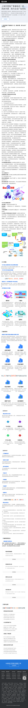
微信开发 (24, 671)
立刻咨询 (14, 665)
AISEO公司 (19, 690)
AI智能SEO (23, 695)
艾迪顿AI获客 (14, 694)
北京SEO (14, 701)
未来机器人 (8, 691)
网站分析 (18, 684)
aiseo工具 (15, 697)
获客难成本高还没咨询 (13, 611)
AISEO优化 (8, 695)
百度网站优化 (6, 687)
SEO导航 (11, 683)
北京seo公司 (16, 683)
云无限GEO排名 (20, 687)
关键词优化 (10, 690)
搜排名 (15, 688)
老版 (21, 701)
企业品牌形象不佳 (13, 622)
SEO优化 (3, 671)
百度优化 (3, 678)
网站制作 (7, 671)
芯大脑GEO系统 (8, 694)
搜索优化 (10, 687)
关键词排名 (3, 675)
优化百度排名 (19, 688)
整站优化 (16, 691)
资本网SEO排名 (13, 695)
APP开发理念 (14, 678)
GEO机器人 (7, 697)
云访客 (6, 690)
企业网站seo (21, 683)
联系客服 (14, 559)
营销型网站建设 (8, 678)
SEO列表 (18, 701)
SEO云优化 (12, 688)
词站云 (23, 688)
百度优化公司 (20, 697)
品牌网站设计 (8, 675)
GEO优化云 (19, 695)
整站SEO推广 (18, 698)
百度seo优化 (11, 684)
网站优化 (12, 691)
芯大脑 (16, 687)
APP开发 (13, 671)
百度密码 (21, 684)
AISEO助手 (5, 701)
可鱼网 (9, 683)
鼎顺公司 (5, 683)
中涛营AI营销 (15, 690)
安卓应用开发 (14, 675)
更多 (23, 701)
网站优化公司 (23, 694)
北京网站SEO (4, 695)
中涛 (13, 687)
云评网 (3, 683)
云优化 (14, 698)
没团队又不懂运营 (13, 633)
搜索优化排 (19, 671)
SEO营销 (4, 691)
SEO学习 (3, 690)
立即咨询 (5, 19)
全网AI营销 (11, 697)
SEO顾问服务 (6, 684)
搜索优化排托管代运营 (13, 644)
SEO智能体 (5, 698)
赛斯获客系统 (10, 701)
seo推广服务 (7, 688)
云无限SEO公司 (10, 698)
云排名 (15, 684)
